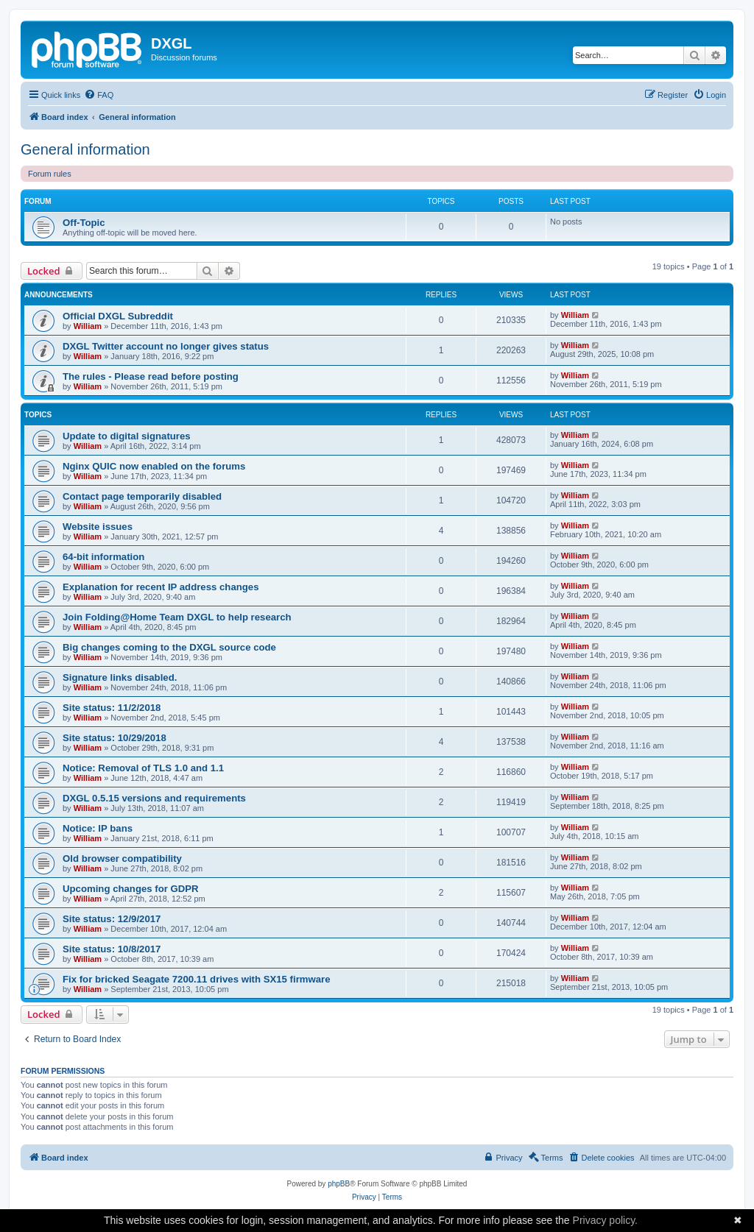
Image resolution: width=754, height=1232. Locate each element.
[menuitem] (98, 95)
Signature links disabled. (120, 677)
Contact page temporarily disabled (142, 496)
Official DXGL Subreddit (118, 316)
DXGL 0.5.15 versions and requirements (154, 798)
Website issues (98, 526)
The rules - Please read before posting (151, 376)
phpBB (339, 1184)
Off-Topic (84, 222)
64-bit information (103, 556)
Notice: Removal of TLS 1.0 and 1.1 (143, 767)
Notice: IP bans (98, 828)
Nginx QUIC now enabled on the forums (154, 466)
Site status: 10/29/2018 (114, 737)
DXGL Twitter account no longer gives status (166, 346)
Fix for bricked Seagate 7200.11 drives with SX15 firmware (197, 979)
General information (85, 149)
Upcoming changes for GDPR (131, 888)
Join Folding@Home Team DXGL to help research (177, 617)
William (88, 326)
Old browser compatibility (122, 858)
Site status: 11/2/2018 (112, 707)
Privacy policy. (605, 1220)
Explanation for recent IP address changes (161, 586)
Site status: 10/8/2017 (112, 949)
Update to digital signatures (127, 436)
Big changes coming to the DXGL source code (169, 647)
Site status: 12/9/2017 (112, 918)
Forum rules (49, 173)
